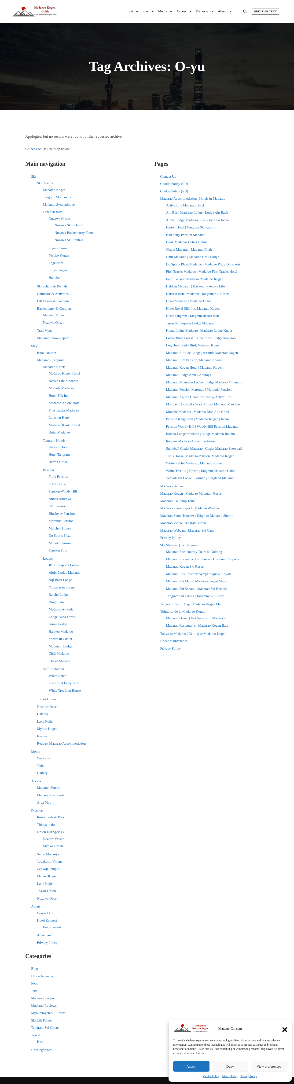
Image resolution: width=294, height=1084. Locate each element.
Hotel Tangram (59, 454)
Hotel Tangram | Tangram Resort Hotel (193, 316)
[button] (284, 1028)
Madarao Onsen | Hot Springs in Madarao (195, 618)
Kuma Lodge (58, 624)
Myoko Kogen (59, 255)
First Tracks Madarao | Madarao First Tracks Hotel (201, 271)
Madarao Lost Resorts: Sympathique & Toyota (199, 574)
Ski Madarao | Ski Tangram (179, 545)
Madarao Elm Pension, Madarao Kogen (194, 360)
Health (41, 1042)
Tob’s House (57, 484)
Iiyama (42, 736)
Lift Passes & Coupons (53, 301)
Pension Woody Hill (63, 491)
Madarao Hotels (54, 367)
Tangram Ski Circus (57, 197)
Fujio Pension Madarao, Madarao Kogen (194, 279)
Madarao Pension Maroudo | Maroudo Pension (199, 389)
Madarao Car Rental (51, 795)
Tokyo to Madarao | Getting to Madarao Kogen (193, 634)
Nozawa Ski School (68, 225)
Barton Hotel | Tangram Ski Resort (190, 227)
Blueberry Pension (62, 513)
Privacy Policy (230, 1076)
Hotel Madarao (59, 432)
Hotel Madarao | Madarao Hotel (188, 301)
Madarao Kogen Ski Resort (185, 566)
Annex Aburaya (60, 499)
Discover (37, 810)
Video (41, 766)
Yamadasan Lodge (62, 587)
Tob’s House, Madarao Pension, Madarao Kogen (200, 456)
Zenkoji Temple (48, 869)
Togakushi (56, 263)
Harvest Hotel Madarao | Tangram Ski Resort (197, 294)
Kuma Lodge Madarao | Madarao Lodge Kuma (199, 330)
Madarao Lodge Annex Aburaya (188, 375)
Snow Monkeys (48, 854)
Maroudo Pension (61, 521)
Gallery (42, 773)
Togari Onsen (58, 248)
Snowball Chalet (60, 639)
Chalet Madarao (60, 661)
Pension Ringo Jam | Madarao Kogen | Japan (197, 419)
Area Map (44, 802)
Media (35, 751)
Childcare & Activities (53, 294)
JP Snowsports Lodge (64, 565)
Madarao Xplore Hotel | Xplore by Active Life (198, 397)
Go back (31, 149)
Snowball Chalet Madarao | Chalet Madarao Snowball (204, 448)
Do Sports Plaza (60, 535)
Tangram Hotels (54, 440)
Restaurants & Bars (50, 817)
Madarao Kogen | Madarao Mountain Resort (191, 493)
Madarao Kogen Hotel (64, 373)
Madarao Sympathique (59, 204)
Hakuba (54, 277)
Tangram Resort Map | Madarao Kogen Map (191, 604)
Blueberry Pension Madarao (185, 235)
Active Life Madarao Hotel (185, 205)
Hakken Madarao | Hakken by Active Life (195, 286)
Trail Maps (44, 330)
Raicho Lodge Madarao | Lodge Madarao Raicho (200, 434)
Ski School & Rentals (52, 286)
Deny (230, 1066)
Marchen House (60, 528)
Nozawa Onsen (59, 218)
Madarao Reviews (44, 1005)
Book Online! (46, 353)
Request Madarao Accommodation (61, 743)
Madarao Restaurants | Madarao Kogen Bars (197, 625)
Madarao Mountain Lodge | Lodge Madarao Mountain (204, 382)
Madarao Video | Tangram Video (183, 523)
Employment (52, 927)
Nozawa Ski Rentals (69, 240)
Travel (35, 1035)
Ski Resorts (45, 183)
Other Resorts (52, 212)
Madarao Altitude (61, 609)
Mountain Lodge (60, 646)
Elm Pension (57, 506)
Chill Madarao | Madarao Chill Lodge (192, 257)
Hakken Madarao (61, 631)
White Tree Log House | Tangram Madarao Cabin (200, 471)
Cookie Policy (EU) (174, 184)
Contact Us (45, 913)
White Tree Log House (65, 690)
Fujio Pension (58, 476)
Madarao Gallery (172, 486)
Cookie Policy (211, 1076)
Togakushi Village (49, 861)
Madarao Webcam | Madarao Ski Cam (187, 530)
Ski (33, 176)
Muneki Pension (60, 543)
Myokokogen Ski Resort (48, 1013)
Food (34, 983)
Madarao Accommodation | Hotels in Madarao (192, 198)
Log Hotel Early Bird (64, 683)
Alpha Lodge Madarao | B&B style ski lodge (197, 220)
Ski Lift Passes (41, 1020)
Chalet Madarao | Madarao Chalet (189, 249)
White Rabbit (58, 676)
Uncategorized (41, 1050)
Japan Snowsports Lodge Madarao (190, 323)
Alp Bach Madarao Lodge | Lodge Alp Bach (197, 212)
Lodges (48, 558)
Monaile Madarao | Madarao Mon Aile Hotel (197, 412)
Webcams (44, 758)
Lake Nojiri (45, 721)
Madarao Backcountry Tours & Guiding (194, 552)
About (35, 906)
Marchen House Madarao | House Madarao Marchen (203, 404)
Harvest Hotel (58, 447)
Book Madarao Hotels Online (186, 242)
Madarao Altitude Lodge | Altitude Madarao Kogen (202, 353)
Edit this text (265, 11)
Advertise (44, 935)
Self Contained (53, 669)
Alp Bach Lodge (60, 580)
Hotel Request (47, 920)
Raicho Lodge (59, 594)
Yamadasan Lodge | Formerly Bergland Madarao (200, 478)
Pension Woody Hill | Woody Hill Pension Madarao (202, 426)
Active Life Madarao (63, 381)
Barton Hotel (58, 462)
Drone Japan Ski (42, 976)
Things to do (46, 825)
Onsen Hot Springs (50, 832)
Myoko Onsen (53, 846)
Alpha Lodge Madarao (65, 572)
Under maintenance (173, 641)
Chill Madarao (59, 653)
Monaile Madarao (61, 388)
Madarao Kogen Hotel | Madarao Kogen (194, 367)
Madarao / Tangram (51, 360)
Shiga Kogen (58, 270)
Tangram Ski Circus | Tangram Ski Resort (195, 596)
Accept (191, 1066)
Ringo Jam (56, 602)
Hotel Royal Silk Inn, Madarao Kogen (193, 308)
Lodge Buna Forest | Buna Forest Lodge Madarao (201, 338)
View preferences (269, 1066)
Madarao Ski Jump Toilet (178, 501)
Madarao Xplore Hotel (65, 403)
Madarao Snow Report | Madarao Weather (189, 508)
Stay (34, 346)
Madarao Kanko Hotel (64, 425)
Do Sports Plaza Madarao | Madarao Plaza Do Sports (203, 264)
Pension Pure (58, 550)
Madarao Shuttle (48, 788)
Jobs (34, 991)
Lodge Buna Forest (62, 617)
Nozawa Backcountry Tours (74, 233)
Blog (34, 968)
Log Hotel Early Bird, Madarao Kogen (193, 345)
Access (36, 781)
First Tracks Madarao (64, 410)
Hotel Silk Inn (59, 395)
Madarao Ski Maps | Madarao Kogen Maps (196, 581)
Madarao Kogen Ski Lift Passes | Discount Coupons (202, 559)
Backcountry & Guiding (54, 308)
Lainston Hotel (59, 417)
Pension (48, 470)
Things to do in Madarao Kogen (182, 611)
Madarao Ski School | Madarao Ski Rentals (196, 589)
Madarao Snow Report (53, 338)
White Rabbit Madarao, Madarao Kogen (194, 463)
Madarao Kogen (54, 190)
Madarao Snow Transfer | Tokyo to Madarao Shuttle (196, 516)
